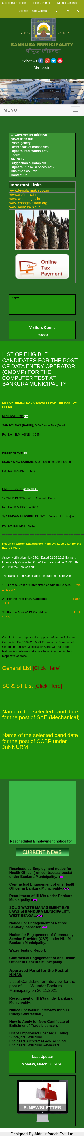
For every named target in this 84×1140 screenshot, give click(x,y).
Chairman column (24, 171)
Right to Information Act (30, 151)
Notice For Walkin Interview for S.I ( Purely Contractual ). (39, 1012)
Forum (16, 155)
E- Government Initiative (29, 135)
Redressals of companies (30, 147)
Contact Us (19, 175)
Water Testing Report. (27, 950)
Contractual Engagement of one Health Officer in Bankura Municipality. (42, 886)
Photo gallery (21, 143)
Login (15, 297)
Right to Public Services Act (33, 167)
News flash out (22, 139)
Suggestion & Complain (28, 163)
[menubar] (42, 154)
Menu (10, 110)
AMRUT (17, 159)
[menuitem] (42, 135)
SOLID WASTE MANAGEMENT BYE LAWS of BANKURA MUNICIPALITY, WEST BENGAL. (39, 911)
